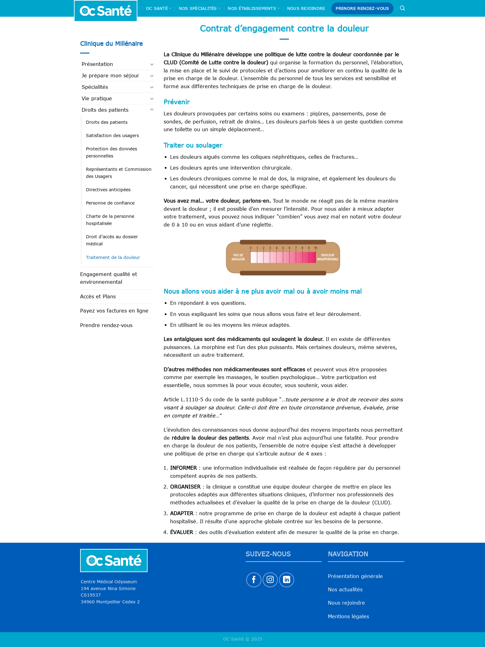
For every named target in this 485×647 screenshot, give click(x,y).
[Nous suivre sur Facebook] (253, 580)
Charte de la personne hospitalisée (110, 220)
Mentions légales (348, 616)
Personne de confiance (110, 202)
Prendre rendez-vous (106, 325)
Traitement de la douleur (113, 257)
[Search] (402, 8)
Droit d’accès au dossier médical (112, 240)
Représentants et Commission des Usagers (119, 172)
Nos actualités (345, 589)
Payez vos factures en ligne (114, 310)
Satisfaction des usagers (112, 135)
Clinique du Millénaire (111, 43)
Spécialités (95, 87)
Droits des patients (105, 110)
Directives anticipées (108, 189)
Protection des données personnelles (111, 152)
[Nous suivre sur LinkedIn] (286, 580)
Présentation (97, 64)
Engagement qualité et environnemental (108, 278)
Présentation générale (355, 576)
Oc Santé (159, 8)
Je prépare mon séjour (110, 75)
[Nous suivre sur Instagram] (270, 580)
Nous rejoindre (306, 8)
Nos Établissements (254, 8)
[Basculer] (151, 64)
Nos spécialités (200, 8)
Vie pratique (97, 98)
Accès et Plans (98, 296)
